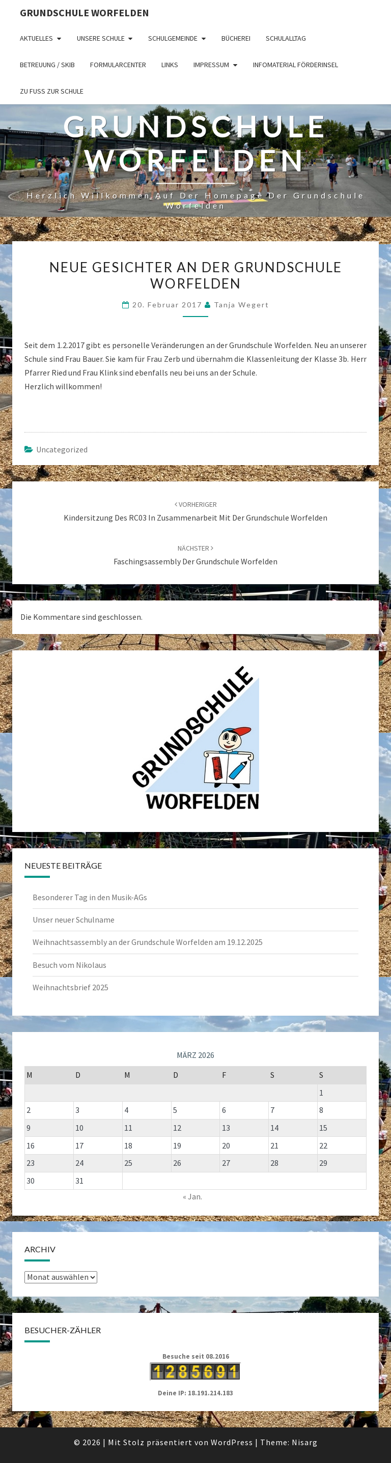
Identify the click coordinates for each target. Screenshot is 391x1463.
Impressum (211, 64)
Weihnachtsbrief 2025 (70, 987)
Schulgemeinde (173, 38)
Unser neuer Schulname (74, 919)
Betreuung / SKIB (47, 64)
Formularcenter (118, 64)
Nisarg (305, 1442)
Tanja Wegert (241, 304)
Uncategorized (62, 449)
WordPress (232, 1442)
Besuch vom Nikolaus (69, 965)
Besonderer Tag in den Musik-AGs (90, 897)
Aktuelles (36, 38)
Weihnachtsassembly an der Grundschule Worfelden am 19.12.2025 (148, 942)
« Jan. (192, 1196)
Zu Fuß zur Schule (51, 91)
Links (169, 64)
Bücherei (235, 38)
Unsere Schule (101, 38)
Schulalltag (286, 38)
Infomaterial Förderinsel (295, 64)
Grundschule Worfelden (84, 12)
